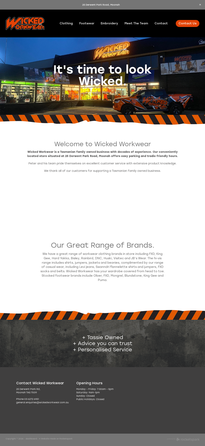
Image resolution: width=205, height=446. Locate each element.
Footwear (86, 23)
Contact (161, 23)
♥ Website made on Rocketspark (55, 438)
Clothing (66, 23)
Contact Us (188, 23)
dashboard (31, 438)
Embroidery (109, 23)
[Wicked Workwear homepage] (25, 23)
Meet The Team (136, 23)
